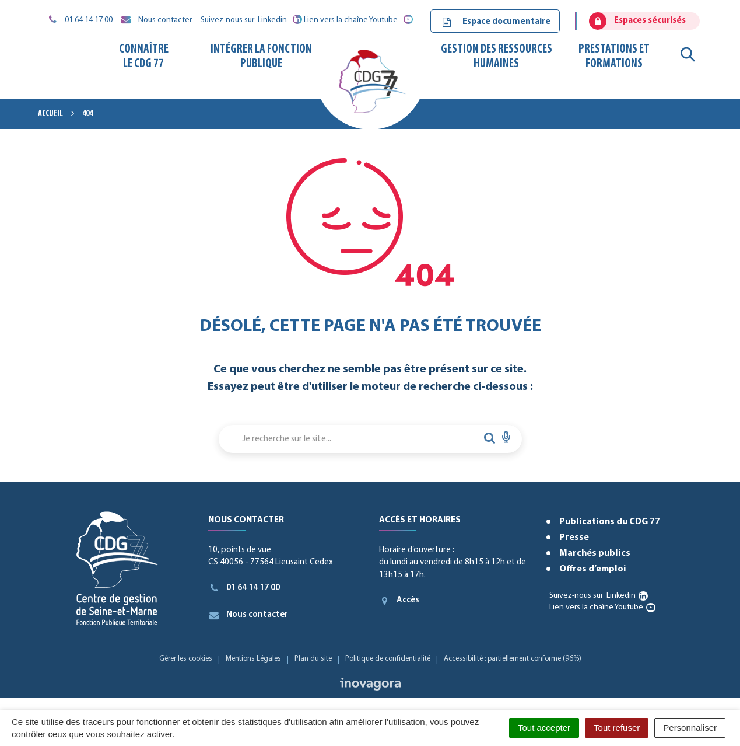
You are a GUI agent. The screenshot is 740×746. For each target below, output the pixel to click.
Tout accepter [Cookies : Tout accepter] (544, 728)
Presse (574, 537)
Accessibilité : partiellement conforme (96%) (512, 659)
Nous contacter (248, 615)
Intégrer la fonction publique (261, 56)
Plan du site (313, 659)
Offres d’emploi (592, 569)
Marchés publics (594, 553)
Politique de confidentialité (387, 659)
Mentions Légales (253, 659)
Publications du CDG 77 (609, 522)
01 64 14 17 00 (244, 587)
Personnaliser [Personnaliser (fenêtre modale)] (690, 728)
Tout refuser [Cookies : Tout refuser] (617, 728)
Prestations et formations (614, 56)
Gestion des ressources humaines (496, 56)
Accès (399, 600)
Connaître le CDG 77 (144, 56)
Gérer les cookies (185, 659)
